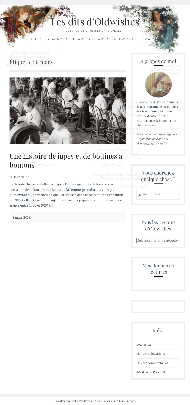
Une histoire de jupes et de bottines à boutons (66, 160)
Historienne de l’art (149, 102)
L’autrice (151, 39)
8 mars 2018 (21, 217)
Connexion (143, 344)
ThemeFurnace (126, 401)
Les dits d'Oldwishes (95, 21)
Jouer (102, 39)
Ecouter (82, 39)
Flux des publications (150, 353)
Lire (33, 39)
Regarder (57, 39)
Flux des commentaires (152, 363)
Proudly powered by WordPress (73, 401)
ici (165, 143)
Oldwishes (125, 39)
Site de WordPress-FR (150, 372)
